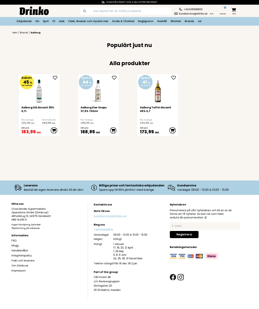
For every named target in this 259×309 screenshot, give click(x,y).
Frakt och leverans (23, 260)
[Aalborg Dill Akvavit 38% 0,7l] (39, 89)
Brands (189, 21)
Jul (199, 21)
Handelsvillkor (20, 250)
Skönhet (176, 21)
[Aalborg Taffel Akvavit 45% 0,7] (157, 89)
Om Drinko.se (20, 265)
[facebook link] (173, 277)
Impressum (19, 270)
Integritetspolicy (22, 255)
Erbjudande (24, 21)
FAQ (14, 240)
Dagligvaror (146, 21)
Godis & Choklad (123, 21)
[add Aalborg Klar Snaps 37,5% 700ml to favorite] (115, 77)
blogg (15, 245)
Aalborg (35, 32)
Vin (37, 21)
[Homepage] (31, 10)
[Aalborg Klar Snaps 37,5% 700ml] (98, 89)
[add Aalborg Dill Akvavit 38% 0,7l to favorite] (56, 77)
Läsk (62, 21)
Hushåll (162, 21)
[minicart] (234, 11)
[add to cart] (54, 130)
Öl (53, 21)
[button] (205, 217)
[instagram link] (181, 277)
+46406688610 (103, 229)
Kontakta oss (103, 204)
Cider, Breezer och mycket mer (88, 21)
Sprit (46, 21)
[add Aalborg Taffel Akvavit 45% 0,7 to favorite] (174, 77)
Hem (14, 32)
